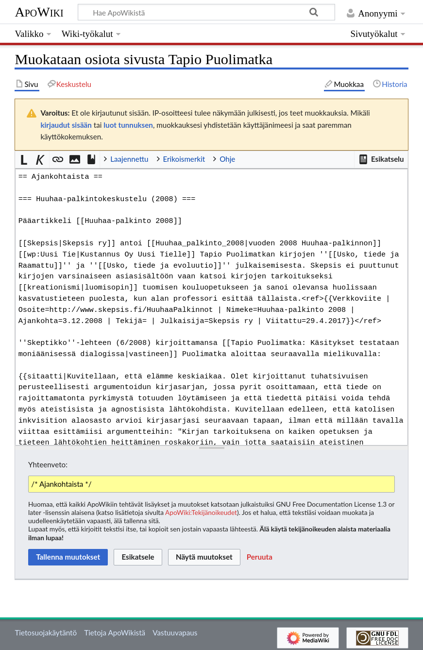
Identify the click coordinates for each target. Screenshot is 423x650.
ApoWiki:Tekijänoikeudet (201, 512)
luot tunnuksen (128, 124)
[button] (381, 159)
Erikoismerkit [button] (184, 158)
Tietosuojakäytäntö (46, 632)
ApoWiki (39, 11)
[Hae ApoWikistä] (206, 12)
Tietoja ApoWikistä (114, 632)
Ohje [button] (227, 158)
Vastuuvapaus (174, 632)
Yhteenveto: (48, 464)
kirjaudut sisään (65, 124)
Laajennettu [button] (129, 158)
